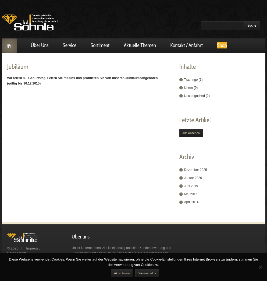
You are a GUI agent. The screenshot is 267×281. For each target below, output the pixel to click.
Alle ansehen (191, 133)
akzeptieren (122, 273)
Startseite (9, 45)
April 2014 (191, 202)
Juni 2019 (191, 186)
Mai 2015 (190, 194)
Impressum (35, 248)
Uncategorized (194, 96)
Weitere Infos (147, 273)
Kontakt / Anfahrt (186, 45)
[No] (260, 267)
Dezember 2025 (195, 170)
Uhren (188, 88)
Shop (222, 45)
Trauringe (191, 80)
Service (69, 45)
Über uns (40, 45)
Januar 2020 (193, 178)
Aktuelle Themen (140, 45)
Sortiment (100, 45)
